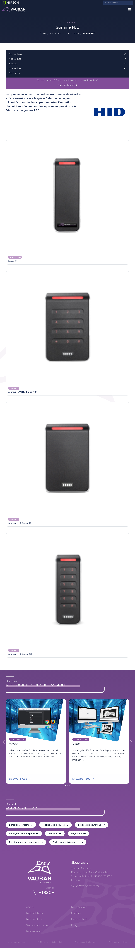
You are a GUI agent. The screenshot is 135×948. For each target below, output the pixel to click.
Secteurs (13, 63)
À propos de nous (16, 942)
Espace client (79, 919)
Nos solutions (15, 54)
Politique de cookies (118, 942)
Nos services (15, 68)
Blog (74, 925)
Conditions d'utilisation (85, 942)
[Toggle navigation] (129, 9)
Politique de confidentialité (49, 942)
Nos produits (15, 59)
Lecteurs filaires (72, 33)
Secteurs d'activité (37, 925)
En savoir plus (20, 779)
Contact (76, 913)
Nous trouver (15, 73)
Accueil (43, 33)
